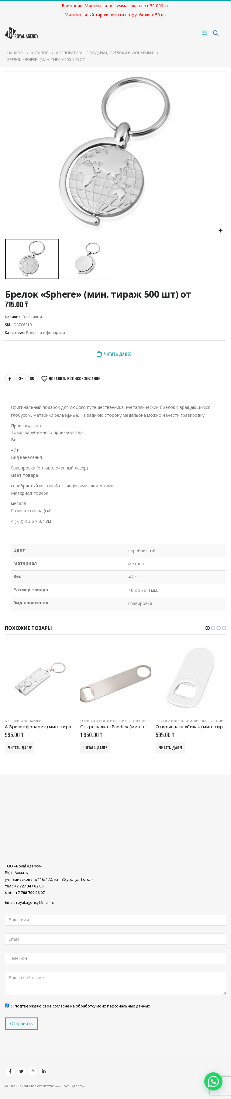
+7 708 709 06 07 (30, 893)
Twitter (21, 1071)
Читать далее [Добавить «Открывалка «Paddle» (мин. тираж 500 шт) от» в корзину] (95, 747)
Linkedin (43, 1071)
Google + (21, 378)
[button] (207, 628)
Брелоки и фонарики (45, 332)
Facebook (10, 378)
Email (32, 378)
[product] (40, 678)
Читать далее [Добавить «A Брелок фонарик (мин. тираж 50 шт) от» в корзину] (20, 747)
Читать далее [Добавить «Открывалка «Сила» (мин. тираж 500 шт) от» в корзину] (170, 747)
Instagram (32, 1071)
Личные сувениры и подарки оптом (150, 721)
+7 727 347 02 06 (28, 886)
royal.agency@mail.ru (35, 902)
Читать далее (117, 354)
